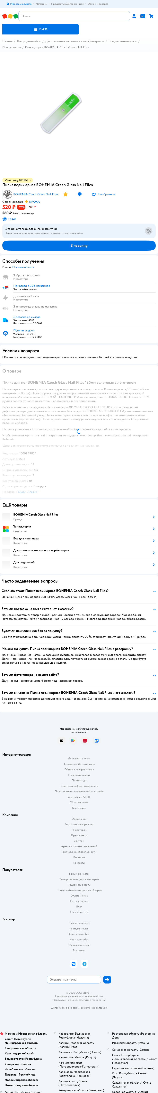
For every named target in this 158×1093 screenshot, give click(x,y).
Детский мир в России (64, 1007)
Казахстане (86, 1007)
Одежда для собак (79, 945)
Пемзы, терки (11, 47)
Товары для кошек (79, 923)
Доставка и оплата (79, 758)
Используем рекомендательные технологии (79, 1000)
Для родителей (27, 41)
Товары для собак (79, 934)
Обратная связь (79, 802)
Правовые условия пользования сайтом (79, 996)
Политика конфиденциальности (79, 786)
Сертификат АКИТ (79, 797)
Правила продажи (79, 775)
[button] (40, 29)
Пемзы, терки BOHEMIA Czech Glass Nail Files (57, 47)
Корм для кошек (79, 928)
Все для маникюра (121, 41)
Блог (79, 906)
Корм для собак (79, 939)
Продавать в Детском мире (79, 764)
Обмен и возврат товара (79, 769)
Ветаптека (79, 950)
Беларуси (101, 1007)
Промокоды (79, 780)
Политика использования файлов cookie (79, 791)
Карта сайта (79, 808)
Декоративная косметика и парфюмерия (73, 41)
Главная (7, 41)
